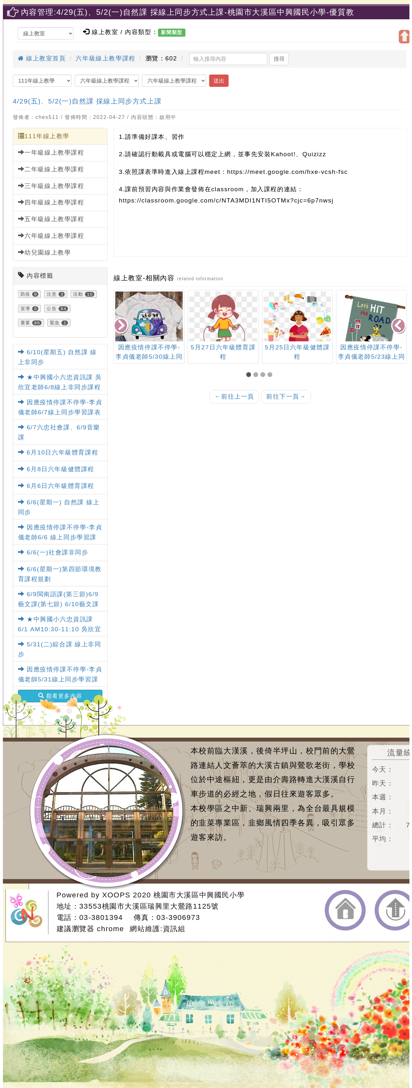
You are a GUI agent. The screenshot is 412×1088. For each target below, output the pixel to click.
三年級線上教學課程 (51, 185)
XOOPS (116, 895)
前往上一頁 (234, 396)
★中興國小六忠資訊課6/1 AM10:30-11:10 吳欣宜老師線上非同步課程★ (59, 629)
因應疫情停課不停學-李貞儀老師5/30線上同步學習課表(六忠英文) (149, 356)
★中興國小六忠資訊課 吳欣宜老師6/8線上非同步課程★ (60, 387)
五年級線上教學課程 (51, 218)
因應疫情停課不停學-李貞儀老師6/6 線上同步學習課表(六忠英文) (60, 537)
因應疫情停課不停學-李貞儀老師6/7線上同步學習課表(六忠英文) (60, 412)
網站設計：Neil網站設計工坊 (29, 912)
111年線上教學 (44, 135)
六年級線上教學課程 (105, 58)
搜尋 (279, 59)
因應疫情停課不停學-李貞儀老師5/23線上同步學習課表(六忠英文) (371, 356)
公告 (52, 308)
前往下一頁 (286, 396)
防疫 (26, 294)
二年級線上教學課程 (51, 169)
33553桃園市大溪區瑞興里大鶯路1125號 (149, 906)
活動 (78, 294)
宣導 (26, 308)
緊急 (55, 322)
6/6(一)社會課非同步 (53, 552)
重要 (26, 322)
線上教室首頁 (42, 58)
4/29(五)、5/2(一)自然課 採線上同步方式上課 (87, 101)
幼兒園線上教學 (44, 252)
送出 (218, 80)
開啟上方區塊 (404, 36)
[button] (249, 375)
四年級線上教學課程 (51, 202)
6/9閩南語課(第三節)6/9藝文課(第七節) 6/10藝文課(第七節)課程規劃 (58, 604)
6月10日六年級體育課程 (58, 452)
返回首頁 (345, 910)
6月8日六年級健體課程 (56, 469)
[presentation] (121, 326)
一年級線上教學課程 (51, 152)
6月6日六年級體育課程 (56, 485)
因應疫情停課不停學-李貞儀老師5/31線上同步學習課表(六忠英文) (60, 679)
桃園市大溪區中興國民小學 (199, 895)
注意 (52, 294)
